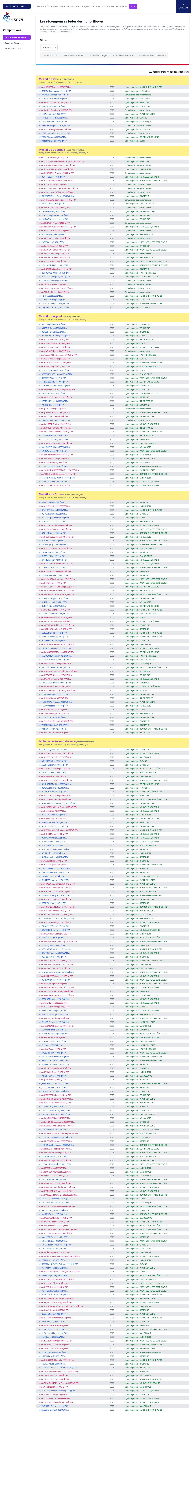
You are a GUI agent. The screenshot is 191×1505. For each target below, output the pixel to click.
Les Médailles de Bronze (122, 55)
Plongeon (85, 6)
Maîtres (124, 6)
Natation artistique (69, 6)
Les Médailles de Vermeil (73, 55)
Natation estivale (110, 6)
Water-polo (52, 6)
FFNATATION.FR (16, 6)
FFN (133, 6)
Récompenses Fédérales (16, 37)
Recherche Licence (13, 48)
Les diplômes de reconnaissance (152, 55)
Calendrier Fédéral (13, 43)
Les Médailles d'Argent (98, 55)
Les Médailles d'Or (51, 55)
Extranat (183, 6)
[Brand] (17, 17)
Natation (41, 6)
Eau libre (96, 6)
